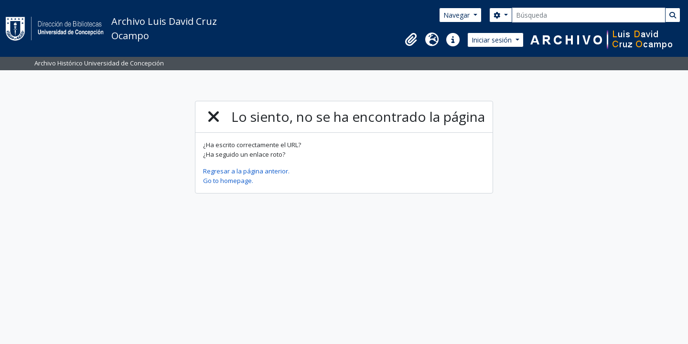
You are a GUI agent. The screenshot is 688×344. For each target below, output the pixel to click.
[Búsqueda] (589, 15)
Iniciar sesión (493, 39)
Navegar (457, 15)
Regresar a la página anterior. (246, 171)
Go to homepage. (228, 180)
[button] (410, 39)
